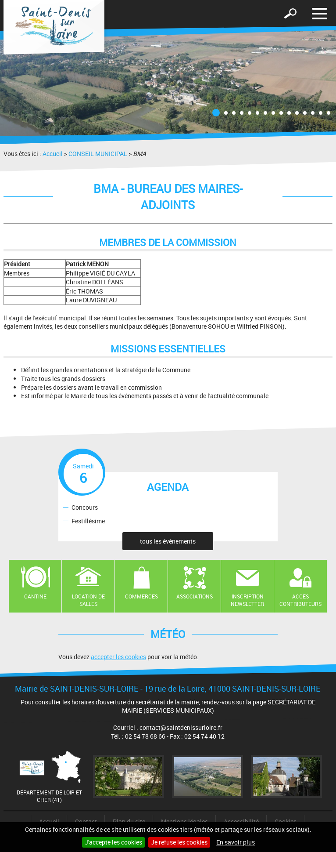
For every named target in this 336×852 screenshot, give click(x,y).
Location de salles (88, 600)
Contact (86, 821)
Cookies (286, 821)
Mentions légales (184, 821)
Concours (84, 507)
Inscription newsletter (247, 600)
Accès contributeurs (300, 600)
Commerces (141, 596)
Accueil (53, 153)
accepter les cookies (118, 657)
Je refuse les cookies (179, 842)
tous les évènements (168, 541)
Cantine (35, 596)
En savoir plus (235, 842)
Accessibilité (241, 821)
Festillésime (88, 520)
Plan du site (129, 821)
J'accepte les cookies (113, 842)
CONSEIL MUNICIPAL (97, 153)
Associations (194, 596)
